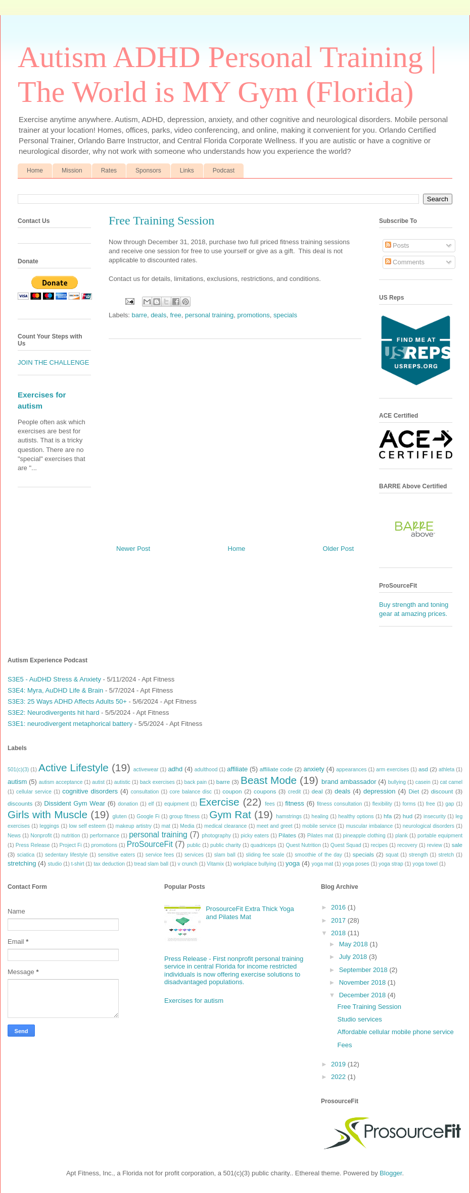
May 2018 (354, 944)
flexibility (382, 804)
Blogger (391, 1173)
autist (98, 782)
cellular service (34, 791)
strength (418, 855)
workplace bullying (254, 864)
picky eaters (255, 835)
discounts (20, 803)
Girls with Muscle (47, 814)
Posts (397, 245)
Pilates (287, 835)
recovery (407, 845)
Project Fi (70, 845)
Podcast (223, 170)
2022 (339, 1077)
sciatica (26, 855)
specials (285, 315)
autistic (122, 782)
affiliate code (276, 769)
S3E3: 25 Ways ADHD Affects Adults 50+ (67, 701)
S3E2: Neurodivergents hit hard (53, 712)
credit (294, 791)
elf (151, 804)
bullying (397, 782)
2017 (339, 920)
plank (401, 835)
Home (35, 170)
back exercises (157, 782)
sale (457, 844)
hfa (388, 816)
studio (55, 864)
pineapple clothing (364, 835)
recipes (379, 845)
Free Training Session (369, 1006)
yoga (293, 863)
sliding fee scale (265, 855)
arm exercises (392, 769)
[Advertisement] (235, 437)
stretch (446, 855)
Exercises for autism (193, 1000)
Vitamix (215, 864)
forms (408, 804)
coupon (232, 791)
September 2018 (364, 970)
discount (442, 791)
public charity (225, 845)
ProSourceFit (150, 844)
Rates (109, 170)
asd (423, 769)
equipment (176, 804)
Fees (344, 1045)
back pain (195, 782)
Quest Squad (346, 845)
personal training (209, 315)
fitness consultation (339, 804)
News (14, 835)
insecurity (435, 816)
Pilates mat (320, 835)
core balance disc (190, 791)
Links (187, 170)
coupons (265, 791)
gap (449, 804)
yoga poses (356, 864)
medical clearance (225, 826)
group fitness (184, 816)
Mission (72, 170)
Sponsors (148, 170)
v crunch (188, 864)
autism (17, 781)
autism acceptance (61, 782)
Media (187, 826)
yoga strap (391, 864)
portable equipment (439, 835)
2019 (339, 1064)
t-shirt (77, 864)
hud (408, 816)
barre (139, 315)
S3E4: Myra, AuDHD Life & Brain (55, 690)
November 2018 (363, 982)
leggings (49, 826)
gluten (119, 816)
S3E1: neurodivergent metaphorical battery (70, 723)
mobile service (319, 826)
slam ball (225, 855)
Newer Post (133, 548)
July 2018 (354, 956)
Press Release (33, 845)
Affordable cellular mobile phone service (395, 1032)
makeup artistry (134, 826)
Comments (405, 262)
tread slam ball (151, 864)
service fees (160, 855)
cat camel (451, 782)
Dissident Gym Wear (74, 803)
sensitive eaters (116, 855)
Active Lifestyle (73, 767)
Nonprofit (41, 835)
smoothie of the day (318, 855)
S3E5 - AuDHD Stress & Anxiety (54, 679)
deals (158, 315)
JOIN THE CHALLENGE (53, 362)
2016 (339, 907)
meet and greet (275, 826)
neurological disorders (428, 826)
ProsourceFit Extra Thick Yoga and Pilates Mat (250, 913)
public (194, 845)
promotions (253, 315)
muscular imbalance (369, 826)
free (175, 315)
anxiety (314, 769)
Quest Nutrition (303, 845)
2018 (339, 933)
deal (316, 791)
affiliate (237, 769)
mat (166, 826)
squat (392, 855)
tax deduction (109, 864)
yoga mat (322, 864)
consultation (145, 791)
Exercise (219, 802)
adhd (175, 769)
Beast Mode (269, 780)
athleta (446, 769)
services (194, 855)
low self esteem (87, 826)
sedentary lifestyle (66, 855)
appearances (351, 769)
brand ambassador (349, 781)
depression (379, 791)
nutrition (71, 835)
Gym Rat (230, 814)
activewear (146, 769)
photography (216, 835)
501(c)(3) (18, 769)
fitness (294, 803)
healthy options (355, 816)
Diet (413, 791)
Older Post (338, 548)
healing (319, 816)
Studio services (359, 1019)
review (434, 845)
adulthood (206, 769)
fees (270, 804)
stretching (22, 863)
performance (104, 835)
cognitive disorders (90, 791)
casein (423, 782)
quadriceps (263, 845)
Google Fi (147, 816)
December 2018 (363, 995)
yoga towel (425, 864)
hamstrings (289, 816)
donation (128, 804)
